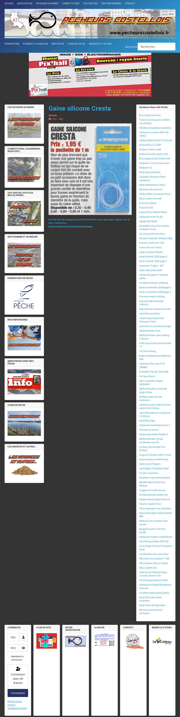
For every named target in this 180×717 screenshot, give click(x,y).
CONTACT (130, 3)
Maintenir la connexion (17, 658)
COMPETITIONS (70, 3)
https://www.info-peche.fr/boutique (70, 226)
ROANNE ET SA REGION (35, 43)
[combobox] (156, 46)
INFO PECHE (57, 43)
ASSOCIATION (24, 3)
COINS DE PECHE (76, 43)
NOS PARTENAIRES (111, 3)
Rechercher (131, 46)
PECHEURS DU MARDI (47, 3)
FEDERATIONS (12, 43)
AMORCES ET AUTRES (100, 43)
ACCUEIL (9, 3)
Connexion (18, 693)
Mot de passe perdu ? (15, 703)
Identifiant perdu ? (17, 708)
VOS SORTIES (90, 3)
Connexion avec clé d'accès (18, 675)
